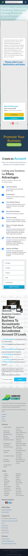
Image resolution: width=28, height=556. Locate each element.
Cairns (17, 484)
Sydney (6, 473)
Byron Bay (18, 481)
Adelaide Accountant (9, 439)
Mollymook (7, 493)
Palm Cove (18, 493)
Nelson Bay (7, 481)
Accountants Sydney (21, 450)
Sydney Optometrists (21, 432)
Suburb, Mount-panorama (12, 17)
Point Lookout (7, 490)
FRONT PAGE (5, 512)
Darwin (17, 477)
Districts (4, 421)
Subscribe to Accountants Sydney (10, 521)
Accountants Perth (20, 459)
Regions (4, 416)
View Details (14, 118)
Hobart (6, 479)
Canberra (18, 479)
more (16, 123)
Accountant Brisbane (9, 456)
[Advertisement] (14, 28)
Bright (5, 484)
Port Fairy (18, 490)
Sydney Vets (7, 430)
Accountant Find (20, 438)
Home (3, 17)
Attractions (6, 438)
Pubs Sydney (7, 432)
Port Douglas (7, 486)
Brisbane (6, 475)
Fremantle (6, 491)
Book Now (14, 114)
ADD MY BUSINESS (7, 510)
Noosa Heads (19, 482)
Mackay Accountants (21, 443)
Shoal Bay (18, 488)
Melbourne (18, 473)
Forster (18, 486)
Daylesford (7, 488)
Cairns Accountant (8, 447)
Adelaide (18, 475)
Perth (5, 477)
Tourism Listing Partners (8, 541)
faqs (7, 530)
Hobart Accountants (21, 445)
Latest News (5, 525)
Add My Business (14, 145)
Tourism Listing (7, 427)
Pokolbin (6, 495)
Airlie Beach (19, 491)
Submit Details (14, 287)
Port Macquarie (20, 495)
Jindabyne (6, 482)
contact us (14, 518)
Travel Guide (19, 430)
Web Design (5, 528)
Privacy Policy (5, 532)
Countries (4, 414)
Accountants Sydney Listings (14, 554)
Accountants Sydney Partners (9, 543)
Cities (3, 418)
